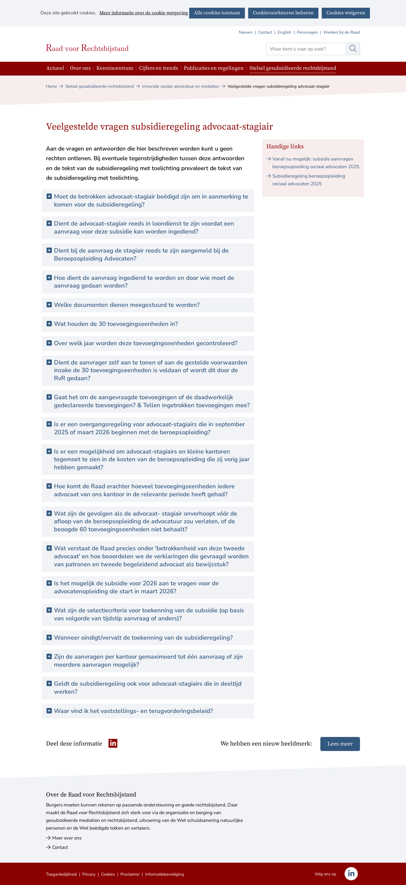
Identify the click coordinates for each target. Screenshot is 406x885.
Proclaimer (130, 874)
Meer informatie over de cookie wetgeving (143, 13)
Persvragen (307, 32)
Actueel (55, 68)
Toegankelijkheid (61, 874)
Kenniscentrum (114, 68)
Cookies (108, 874)
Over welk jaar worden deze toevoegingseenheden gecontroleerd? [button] (145, 343)
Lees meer (340, 744)
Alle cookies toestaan (217, 13)
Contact (265, 32)
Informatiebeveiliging (164, 874)
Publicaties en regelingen (214, 68)
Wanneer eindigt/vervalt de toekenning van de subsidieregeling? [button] (143, 638)
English (284, 32)
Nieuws (246, 32)
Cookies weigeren (345, 13)
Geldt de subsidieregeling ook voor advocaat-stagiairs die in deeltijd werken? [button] (148, 688)
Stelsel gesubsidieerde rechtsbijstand (293, 68)
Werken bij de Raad (341, 32)
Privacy (89, 874)
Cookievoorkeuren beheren (283, 13)
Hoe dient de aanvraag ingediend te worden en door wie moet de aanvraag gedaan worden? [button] (144, 282)
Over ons (80, 68)
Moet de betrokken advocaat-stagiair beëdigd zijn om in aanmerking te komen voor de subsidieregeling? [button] (151, 200)
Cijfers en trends (158, 68)
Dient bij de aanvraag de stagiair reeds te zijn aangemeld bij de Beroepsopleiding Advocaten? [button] (141, 254)
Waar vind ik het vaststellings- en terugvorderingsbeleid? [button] (133, 711)
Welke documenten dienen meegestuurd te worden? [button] (127, 305)
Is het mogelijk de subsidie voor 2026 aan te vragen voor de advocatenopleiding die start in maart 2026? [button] (136, 587)
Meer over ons (67, 838)
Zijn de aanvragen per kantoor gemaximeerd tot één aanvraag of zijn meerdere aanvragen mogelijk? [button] (148, 661)
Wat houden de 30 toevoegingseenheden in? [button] (116, 324)
